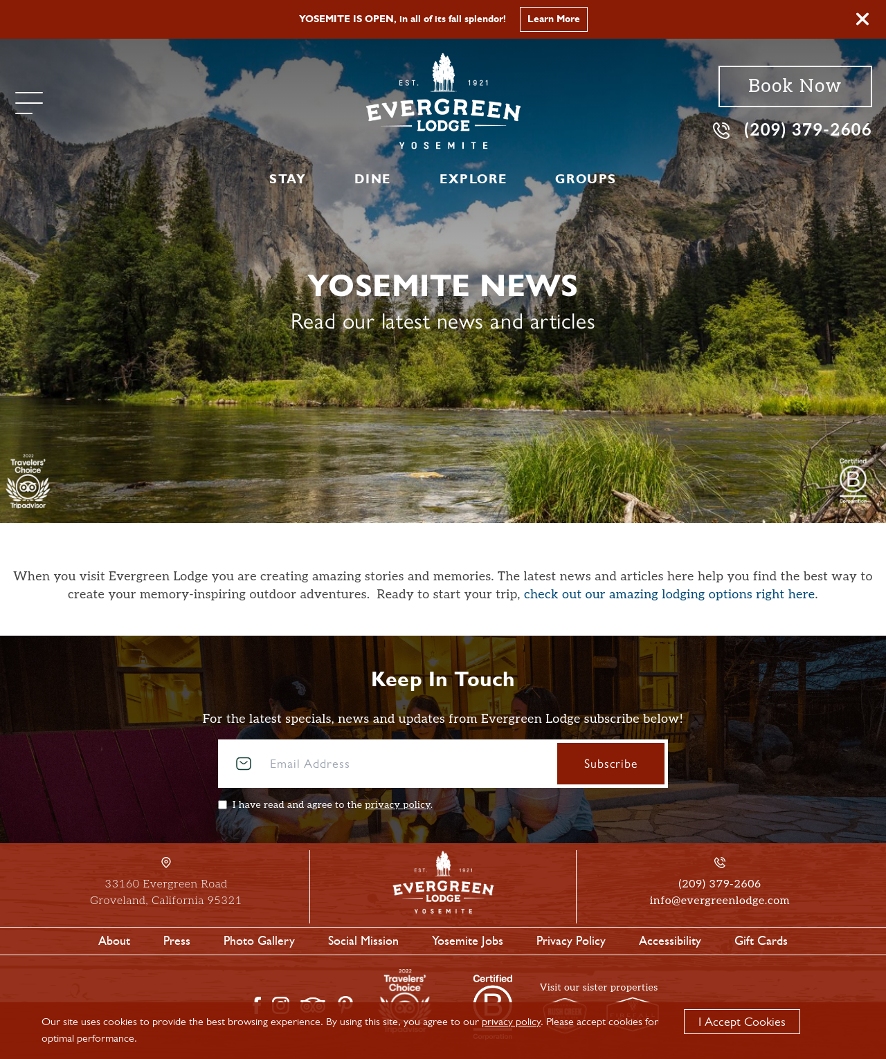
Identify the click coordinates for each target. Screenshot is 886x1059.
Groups (586, 179)
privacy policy (398, 805)
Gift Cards (761, 940)
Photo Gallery (259, 940)
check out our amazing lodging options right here (669, 594)
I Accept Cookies (742, 1022)
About (114, 940)
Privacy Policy (571, 940)
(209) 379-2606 (792, 129)
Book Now (795, 86)
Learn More (553, 19)
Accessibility (670, 940)
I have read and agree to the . (333, 805)
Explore (473, 179)
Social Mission (363, 940)
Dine (372, 179)
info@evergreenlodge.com (720, 901)
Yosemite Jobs (467, 940)
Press (176, 940)
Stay (287, 179)
